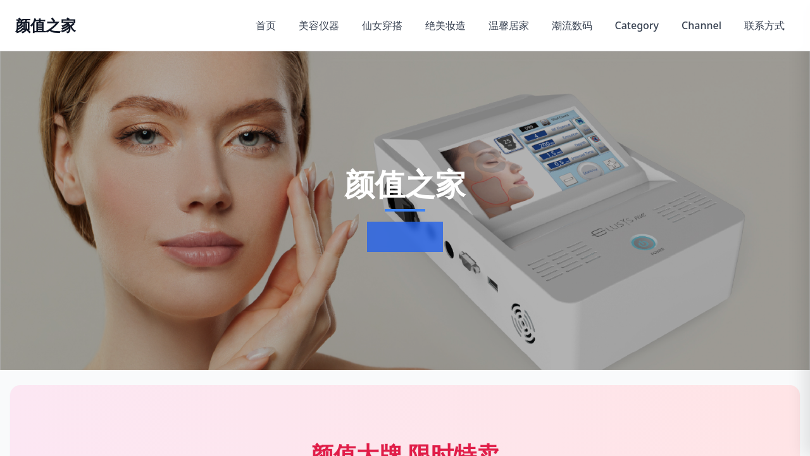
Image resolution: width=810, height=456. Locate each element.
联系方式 (764, 25)
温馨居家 (509, 25)
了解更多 (402, 237)
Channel (701, 25)
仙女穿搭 (382, 25)
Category (637, 25)
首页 (266, 25)
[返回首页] (45, 25)
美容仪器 (319, 25)
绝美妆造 (445, 25)
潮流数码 (572, 25)
